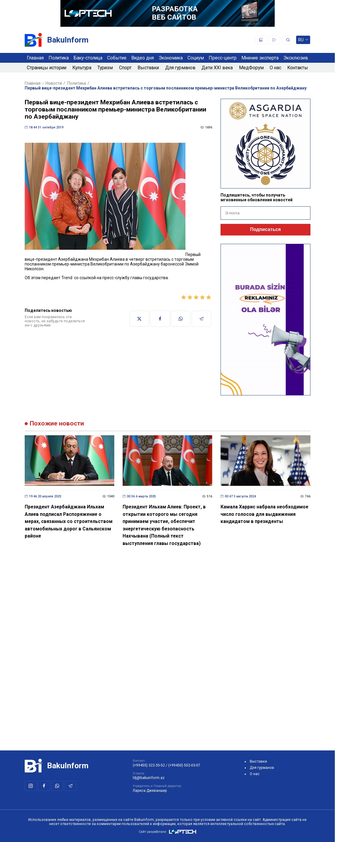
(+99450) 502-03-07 (184, 765)
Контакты (297, 67)
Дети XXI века (217, 67)
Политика (59, 58)
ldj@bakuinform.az (149, 778)
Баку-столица (88, 58)
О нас (275, 67)
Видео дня (142, 58)
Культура (81, 67)
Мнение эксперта (260, 58)
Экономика (171, 58)
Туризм (105, 67)
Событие (116, 58)
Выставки (148, 67)
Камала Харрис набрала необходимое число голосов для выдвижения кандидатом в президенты (264, 514)
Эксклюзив (295, 58)
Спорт (125, 67)
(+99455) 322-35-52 (149, 765)
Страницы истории (46, 67)
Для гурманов (180, 67)
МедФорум (251, 67)
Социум (196, 58)
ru (303, 40)
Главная (35, 58)
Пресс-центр (223, 58)
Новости (54, 83)
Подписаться (265, 229)
